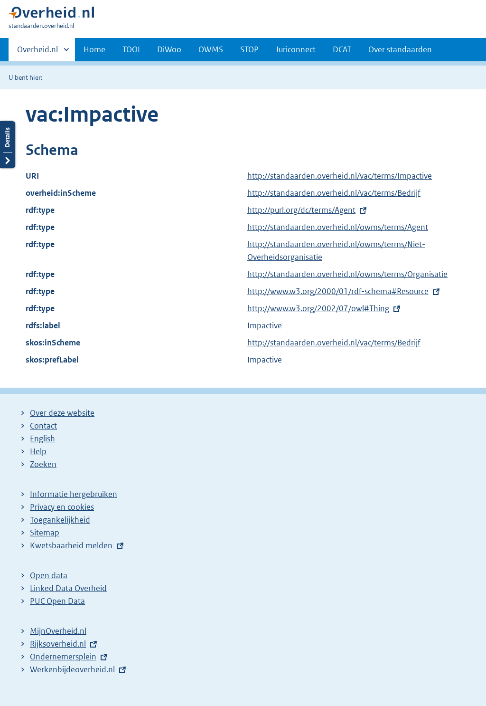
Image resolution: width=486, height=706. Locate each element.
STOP (249, 49)
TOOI (131, 49)
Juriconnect (296, 49)
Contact (43, 425)
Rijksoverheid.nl (58, 644)
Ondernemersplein (63, 656)
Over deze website (62, 413)
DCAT (342, 49)
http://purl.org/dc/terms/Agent (301, 210)
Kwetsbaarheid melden (71, 545)
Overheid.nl (37, 52)
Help (38, 451)
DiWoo (169, 49)
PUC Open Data (57, 601)
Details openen (7, 144)
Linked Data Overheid (68, 588)
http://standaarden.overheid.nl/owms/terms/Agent (337, 227)
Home (94, 49)
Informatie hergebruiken (73, 494)
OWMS (210, 49)
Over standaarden (400, 49)
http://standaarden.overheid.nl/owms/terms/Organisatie (347, 274)
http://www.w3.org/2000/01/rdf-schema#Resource (338, 291)
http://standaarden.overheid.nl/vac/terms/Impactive (339, 176)
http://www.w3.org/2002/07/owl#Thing (318, 308)
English (42, 438)
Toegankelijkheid (60, 520)
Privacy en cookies (62, 507)
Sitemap (44, 532)
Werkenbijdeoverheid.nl (72, 669)
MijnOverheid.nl (58, 631)
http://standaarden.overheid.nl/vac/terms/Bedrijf (334, 193)
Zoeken (43, 464)
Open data (48, 575)
